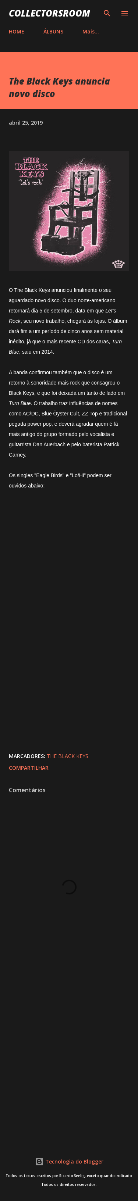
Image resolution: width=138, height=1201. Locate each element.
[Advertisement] (69, 1057)
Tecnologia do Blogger (69, 1161)
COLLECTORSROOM (49, 13)
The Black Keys (67, 756)
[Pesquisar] (107, 13)
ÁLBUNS (53, 31)
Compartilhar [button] (29, 767)
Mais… (90, 31)
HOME (16, 31)
